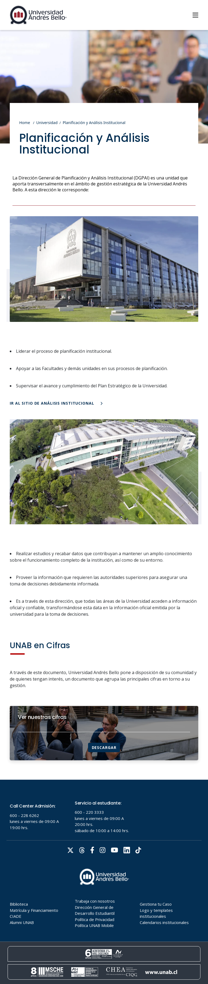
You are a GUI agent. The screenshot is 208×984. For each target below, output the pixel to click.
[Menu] (195, 15)
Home (24, 122)
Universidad (47, 122)
